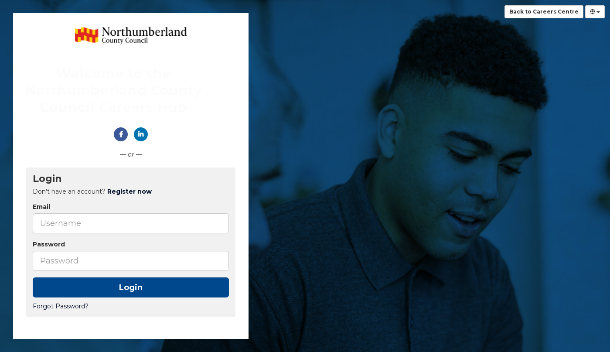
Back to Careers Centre (544, 11)
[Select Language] (595, 11)
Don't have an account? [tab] (92, 191)
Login (131, 287)
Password (49, 244)
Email (41, 207)
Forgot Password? (61, 306)
